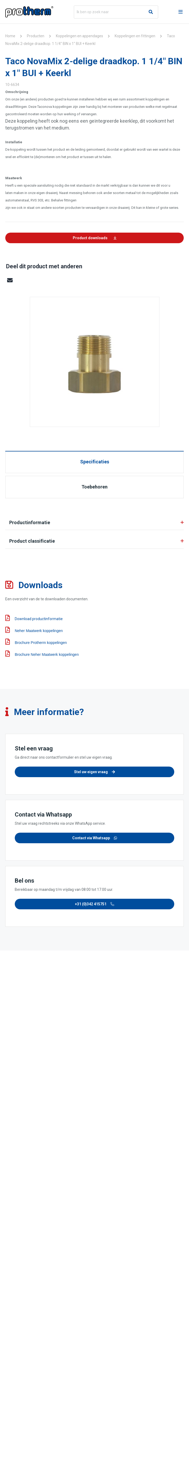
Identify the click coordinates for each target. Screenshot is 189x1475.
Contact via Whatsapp (94, 838)
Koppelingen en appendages (79, 36)
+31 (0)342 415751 (94, 904)
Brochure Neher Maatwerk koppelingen (42, 654)
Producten (35, 36)
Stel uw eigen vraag (94, 772)
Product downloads (95, 238)
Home (10, 36)
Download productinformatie (34, 618)
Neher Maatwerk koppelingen (34, 630)
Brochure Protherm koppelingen (36, 642)
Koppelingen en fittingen (135, 36)
